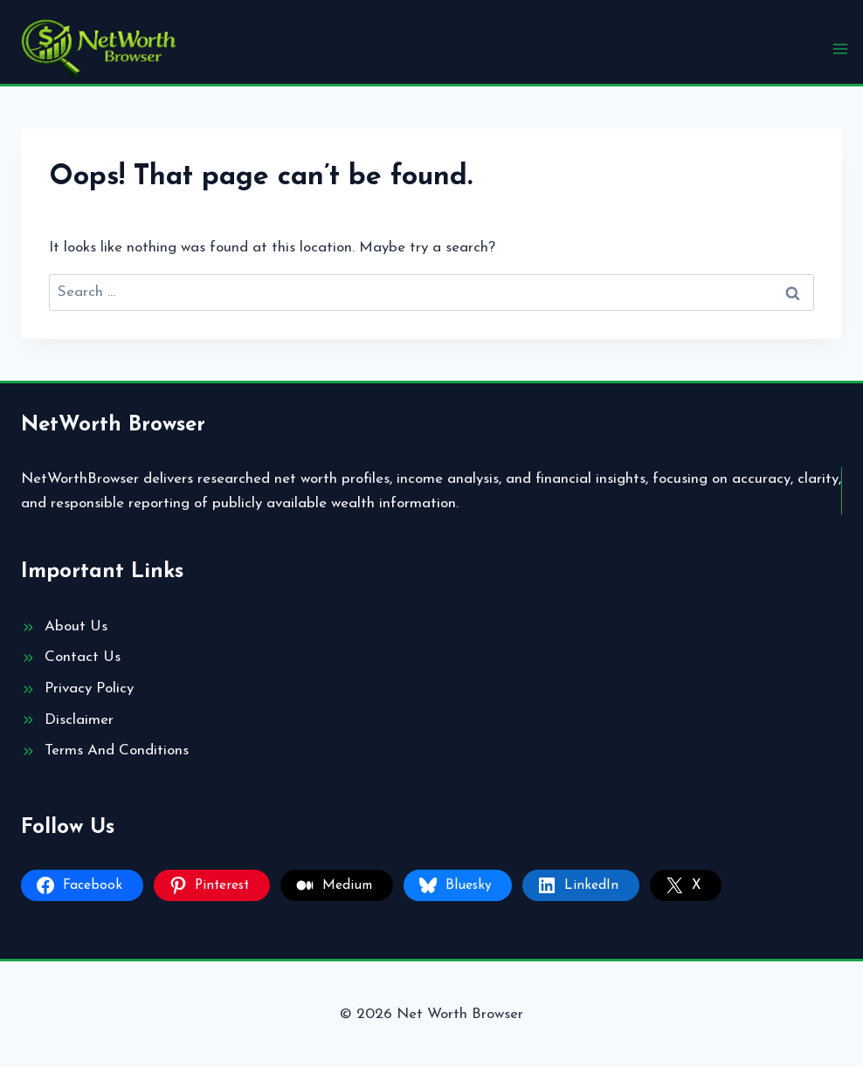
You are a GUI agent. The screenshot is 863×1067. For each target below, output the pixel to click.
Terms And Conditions (117, 750)
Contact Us (83, 657)
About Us (76, 626)
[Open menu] (840, 48)
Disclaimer (79, 719)
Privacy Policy (89, 688)
